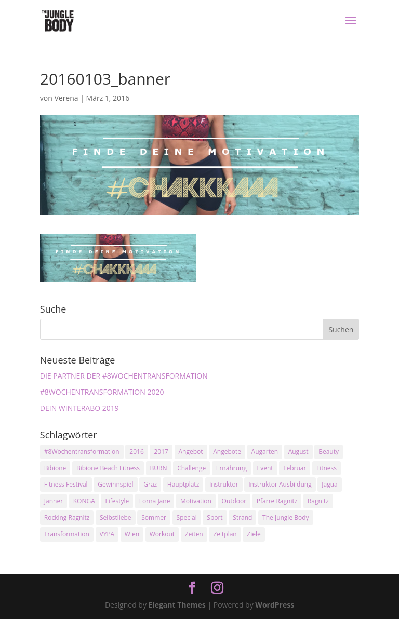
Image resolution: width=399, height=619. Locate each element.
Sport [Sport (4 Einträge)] (214, 517)
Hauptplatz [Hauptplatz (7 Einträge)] (183, 484)
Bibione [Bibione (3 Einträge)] (55, 468)
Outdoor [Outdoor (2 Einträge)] (234, 500)
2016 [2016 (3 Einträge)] (136, 451)
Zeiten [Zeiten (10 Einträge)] (194, 534)
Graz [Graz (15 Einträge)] (150, 484)
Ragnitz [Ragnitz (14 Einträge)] (318, 500)
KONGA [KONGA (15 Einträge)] (84, 500)
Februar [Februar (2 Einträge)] (294, 468)
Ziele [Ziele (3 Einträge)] (253, 534)
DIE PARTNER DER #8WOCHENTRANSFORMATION (124, 376)
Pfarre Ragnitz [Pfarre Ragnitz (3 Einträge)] (277, 500)
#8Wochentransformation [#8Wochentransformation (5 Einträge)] (81, 451)
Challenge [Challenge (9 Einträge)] (191, 468)
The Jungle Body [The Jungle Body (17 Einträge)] (285, 517)
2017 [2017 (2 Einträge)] (161, 451)
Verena (66, 98)
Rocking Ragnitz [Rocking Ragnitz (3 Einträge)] (67, 517)
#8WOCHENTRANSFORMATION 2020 (102, 392)
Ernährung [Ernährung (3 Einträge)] (231, 468)
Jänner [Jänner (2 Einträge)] (53, 500)
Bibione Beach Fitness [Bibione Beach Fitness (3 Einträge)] (108, 468)
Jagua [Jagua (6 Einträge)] (329, 484)
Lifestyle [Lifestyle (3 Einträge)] (117, 500)
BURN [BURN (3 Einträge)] (158, 468)
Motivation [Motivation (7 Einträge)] (195, 500)
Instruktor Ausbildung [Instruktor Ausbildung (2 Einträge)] (279, 484)
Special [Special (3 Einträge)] (187, 517)
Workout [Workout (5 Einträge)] (162, 534)
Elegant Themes (177, 605)
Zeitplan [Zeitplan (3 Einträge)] (224, 534)
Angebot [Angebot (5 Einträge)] (191, 451)
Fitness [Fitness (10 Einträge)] (326, 468)
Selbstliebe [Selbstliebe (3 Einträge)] (115, 517)
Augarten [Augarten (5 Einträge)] (264, 451)
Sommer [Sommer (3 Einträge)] (153, 517)
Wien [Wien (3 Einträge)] (132, 534)
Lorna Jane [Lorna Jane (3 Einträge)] (154, 500)
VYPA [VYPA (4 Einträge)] (107, 534)
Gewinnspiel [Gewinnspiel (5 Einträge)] (115, 484)
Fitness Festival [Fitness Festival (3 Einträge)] (66, 484)
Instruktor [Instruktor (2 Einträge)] (223, 484)
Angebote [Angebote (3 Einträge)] (227, 451)
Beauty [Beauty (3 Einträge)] (328, 451)
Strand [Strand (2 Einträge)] (242, 517)
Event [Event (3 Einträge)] (265, 468)
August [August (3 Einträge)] (298, 451)
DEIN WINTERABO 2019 (79, 408)
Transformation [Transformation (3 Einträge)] (66, 534)
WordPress (274, 605)
